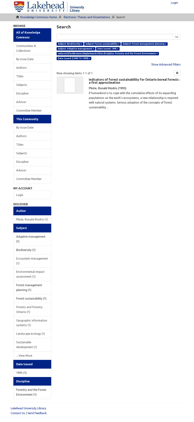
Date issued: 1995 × (107, 48)
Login (19, 195)
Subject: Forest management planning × (144, 44)
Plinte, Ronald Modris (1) (32, 219)
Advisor (21, 102)
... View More (24, 355)
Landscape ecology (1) (30, 333)
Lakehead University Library (28, 408)
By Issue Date (24, 59)
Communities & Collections (26, 48)
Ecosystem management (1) (32, 261)
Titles (19, 76)
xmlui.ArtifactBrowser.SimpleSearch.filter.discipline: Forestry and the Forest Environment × (108, 53)
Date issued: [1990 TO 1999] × (74, 58)
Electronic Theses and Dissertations (87, 17)
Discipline (22, 93)
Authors (21, 67)
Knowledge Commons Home (38, 17)
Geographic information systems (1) (31, 323)
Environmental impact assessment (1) (30, 274)
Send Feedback (37, 413)
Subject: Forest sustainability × (102, 44)
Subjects (21, 84)
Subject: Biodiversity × (70, 44)
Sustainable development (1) (26, 345)
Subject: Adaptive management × (76, 48)
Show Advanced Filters (166, 64)
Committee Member (29, 110)
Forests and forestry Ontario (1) (29, 309)
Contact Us (18, 413)
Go (176, 37)
